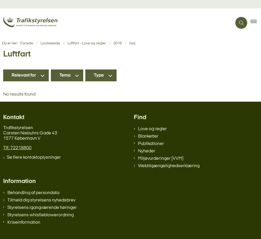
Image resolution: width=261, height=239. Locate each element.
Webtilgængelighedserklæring (169, 166)
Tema (64, 75)
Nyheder (146, 151)
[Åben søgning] (241, 23)
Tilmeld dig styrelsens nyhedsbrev (41, 200)
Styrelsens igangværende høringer (42, 207)
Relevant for (24, 75)
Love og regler (152, 129)
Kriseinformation (23, 222)
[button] (255, 23)
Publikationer (151, 144)
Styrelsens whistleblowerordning (40, 215)
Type (99, 75)
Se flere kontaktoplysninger (34, 157)
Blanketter (148, 136)
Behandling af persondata (33, 193)
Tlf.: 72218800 (17, 148)
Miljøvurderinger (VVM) (160, 158)
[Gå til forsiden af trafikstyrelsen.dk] (114, 23)
